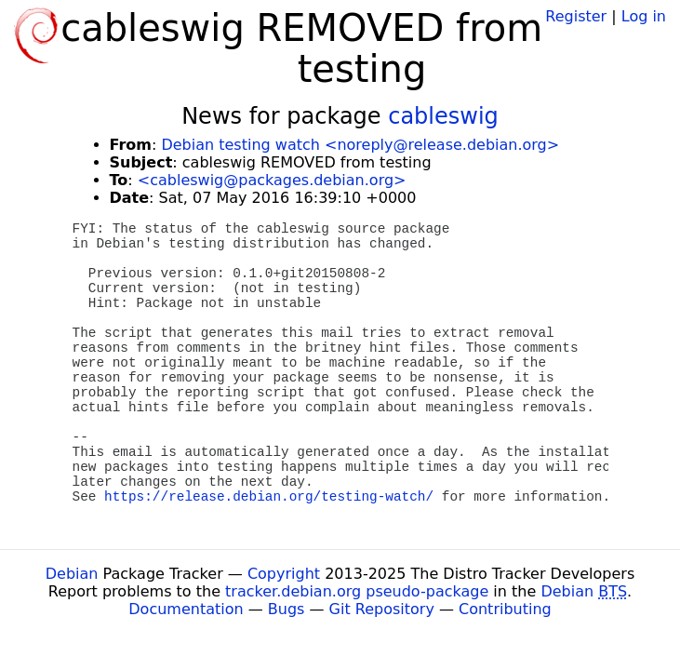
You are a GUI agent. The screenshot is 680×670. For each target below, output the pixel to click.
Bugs (286, 609)
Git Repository (381, 609)
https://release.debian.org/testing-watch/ (268, 496)
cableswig (443, 116)
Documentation (185, 609)
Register (576, 16)
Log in (643, 16)
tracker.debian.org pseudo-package (356, 591)
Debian (72, 574)
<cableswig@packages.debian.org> (272, 180)
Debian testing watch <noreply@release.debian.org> (360, 145)
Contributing (505, 609)
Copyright (283, 574)
